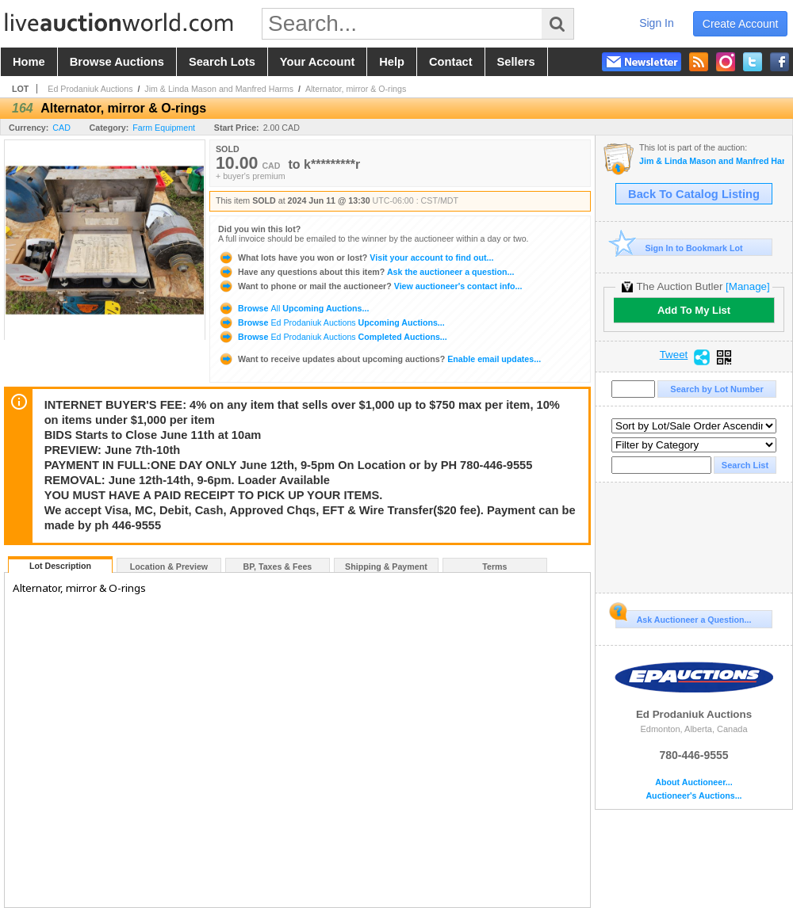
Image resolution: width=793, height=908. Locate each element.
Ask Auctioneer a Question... (683, 617)
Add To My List (693, 310)
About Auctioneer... (693, 782)
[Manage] (747, 286)
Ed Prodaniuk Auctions (90, 88)
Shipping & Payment (386, 566)
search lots (222, 61)
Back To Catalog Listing (694, 194)
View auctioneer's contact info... (370, 286)
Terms (494, 566)
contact (451, 61)
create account (741, 23)
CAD (61, 127)
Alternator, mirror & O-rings (355, 88)
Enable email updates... (379, 359)
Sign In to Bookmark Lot (679, 247)
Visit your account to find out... (355, 257)
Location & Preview (169, 566)
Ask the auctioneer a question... (366, 272)
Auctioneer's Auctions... (693, 796)
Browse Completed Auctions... (332, 336)
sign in (656, 23)
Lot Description (60, 565)
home (29, 61)
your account (317, 61)
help (391, 61)
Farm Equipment (163, 127)
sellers (516, 61)
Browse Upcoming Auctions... (293, 308)
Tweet (674, 355)
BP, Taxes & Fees (277, 566)
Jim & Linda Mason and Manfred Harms (218, 88)
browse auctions (117, 61)
